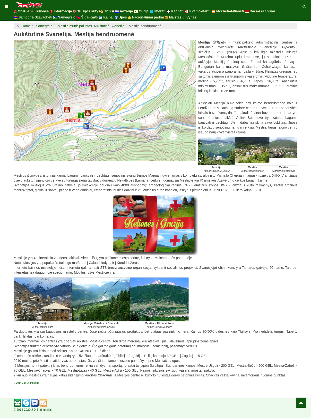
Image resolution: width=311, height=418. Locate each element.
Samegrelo (43, 26)
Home (26, 26)
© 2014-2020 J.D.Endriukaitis (33, 409)
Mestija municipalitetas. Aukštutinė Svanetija (91, 26)
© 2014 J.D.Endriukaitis (26, 383)
